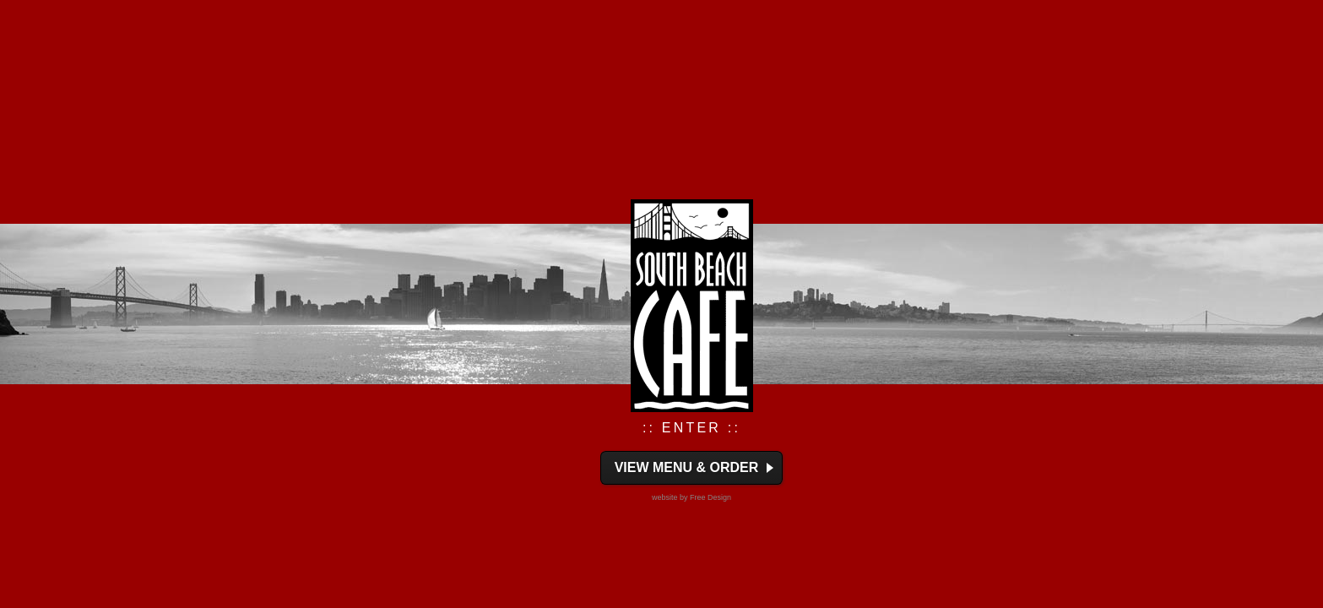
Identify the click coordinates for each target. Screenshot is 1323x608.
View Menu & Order (687, 467)
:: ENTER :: (691, 428)
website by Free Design (691, 497)
